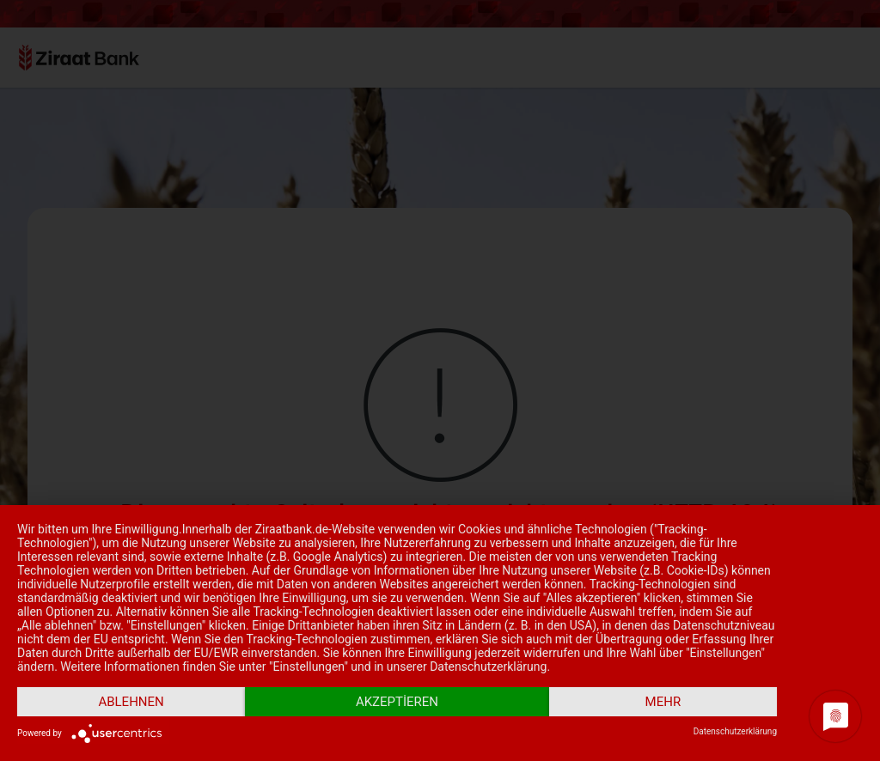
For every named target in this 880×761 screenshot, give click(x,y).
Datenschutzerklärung (735, 731)
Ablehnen (130, 701)
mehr (663, 701)
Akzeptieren (397, 701)
